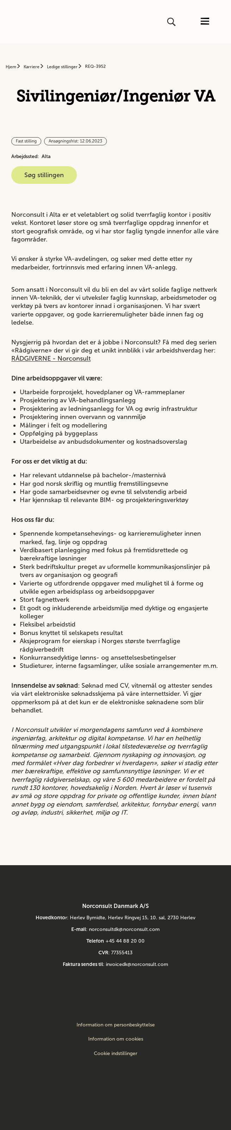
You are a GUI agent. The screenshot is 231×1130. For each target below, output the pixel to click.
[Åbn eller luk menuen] (205, 21)
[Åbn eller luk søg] (172, 22)
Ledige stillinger (63, 66)
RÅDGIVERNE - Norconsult (51, 358)
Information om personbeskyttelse (116, 1025)
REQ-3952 (95, 66)
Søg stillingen (44, 175)
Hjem (11, 66)
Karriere (32, 66)
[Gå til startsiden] (16, 22)
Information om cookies (115, 1039)
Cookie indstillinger (115, 1053)
